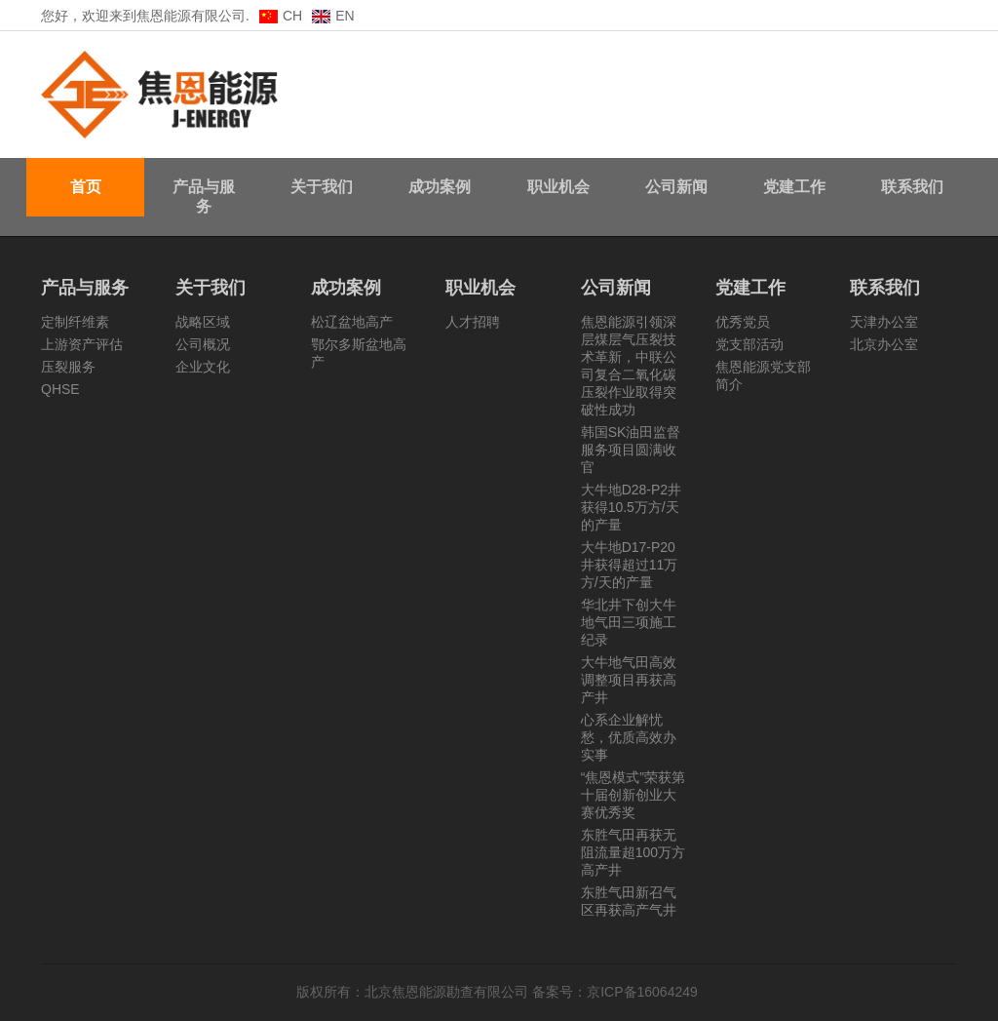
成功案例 (439, 186)
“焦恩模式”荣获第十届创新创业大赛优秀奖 (633, 794)
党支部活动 (749, 344)
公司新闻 (676, 186)
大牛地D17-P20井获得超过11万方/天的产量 (629, 564)
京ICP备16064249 (644, 992)
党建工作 (794, 186)
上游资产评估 (82, 344)
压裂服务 (68, 366)
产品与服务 (204, 196)
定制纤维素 (75, 322)
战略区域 (202, 322)
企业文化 (202, 366)
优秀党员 (742, 322)
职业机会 (558, 186)
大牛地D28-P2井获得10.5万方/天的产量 (631, 507)
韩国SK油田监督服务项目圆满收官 (631, 449)
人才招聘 (472, 322)
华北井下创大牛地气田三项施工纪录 (628, 622)
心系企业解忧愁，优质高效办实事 (628, 737)
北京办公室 (884, 344)
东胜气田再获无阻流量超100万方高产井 (633, 852)
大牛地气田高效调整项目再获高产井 (628, 679)
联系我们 (912, 186)
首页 (85, 186)
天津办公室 (884, 322)
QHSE (60, 389)
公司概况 (202, 344)
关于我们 (321, 186)
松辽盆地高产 (352, 322)
